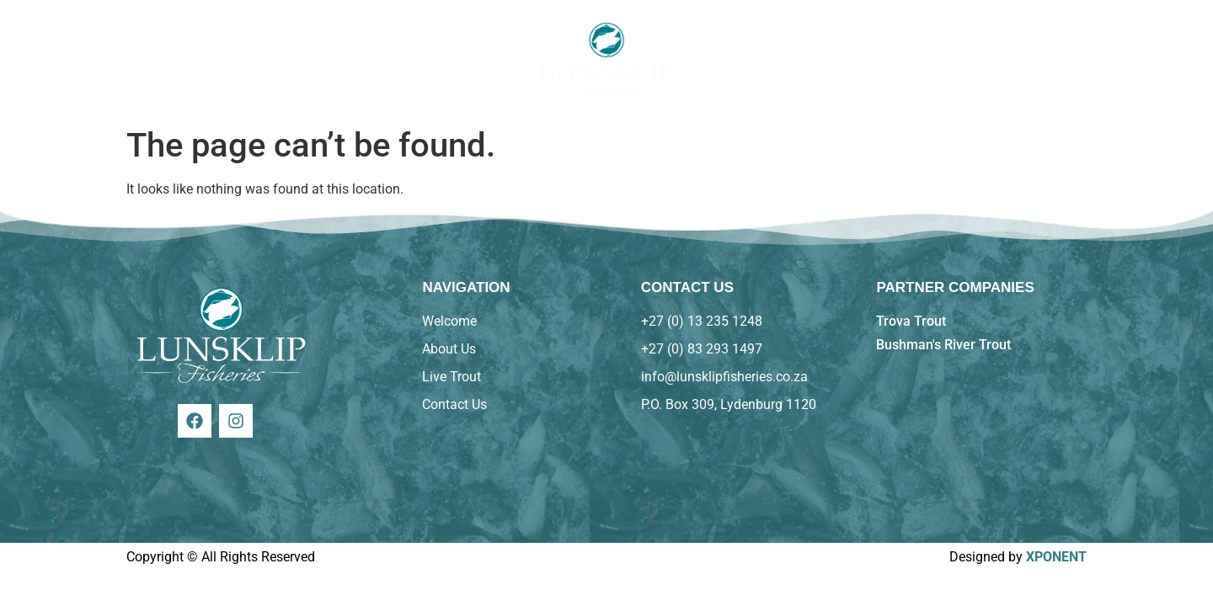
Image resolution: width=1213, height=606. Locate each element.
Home (155, 59)
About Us (244, 59)
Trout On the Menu (375, 59)
